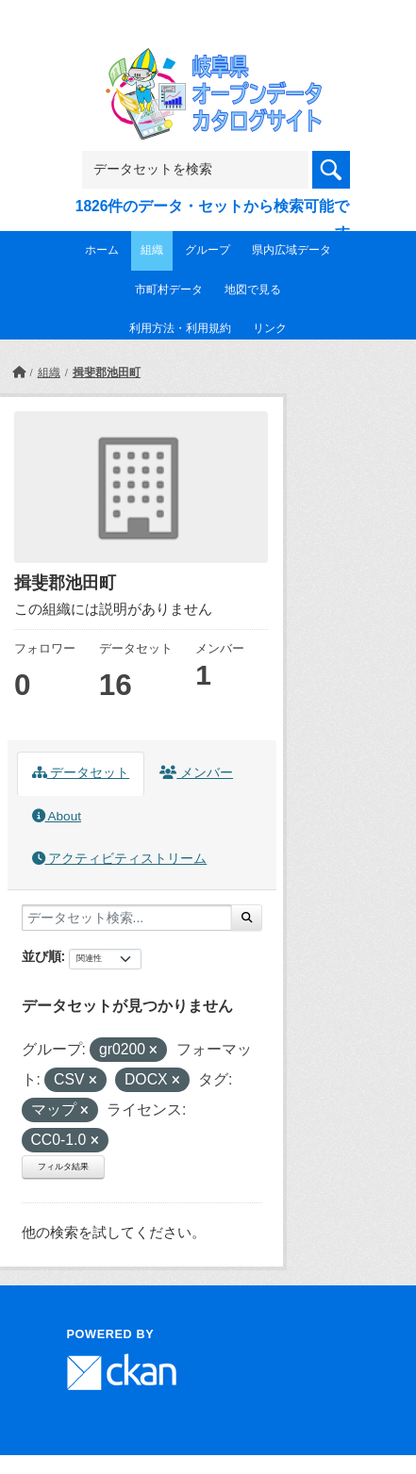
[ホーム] (18, 372)
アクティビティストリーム (120, 859)
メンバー (196, 773)
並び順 (41, 956)
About (56, 816)
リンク (270, 328)
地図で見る (253, 289)
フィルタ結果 (63, 1166)
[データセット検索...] (127, 917)
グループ (207, 250)
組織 (152, 250)
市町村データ (169, 289)
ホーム (102, 250)
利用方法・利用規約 (180, 328)
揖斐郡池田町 (107, 372)
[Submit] (246, 917)
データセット (81, 773)
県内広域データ (291, 250)
